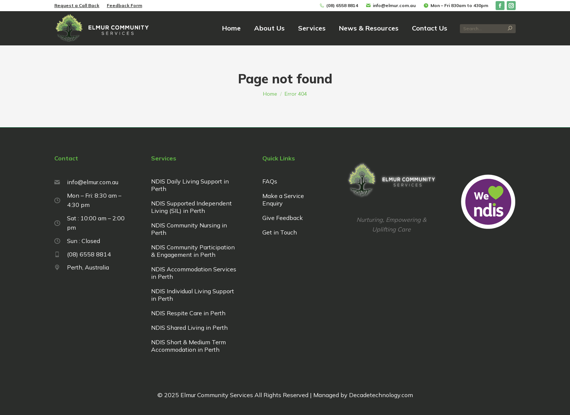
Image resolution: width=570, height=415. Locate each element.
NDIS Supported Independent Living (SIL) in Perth (191, 206)
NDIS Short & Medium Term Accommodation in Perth (188, 345)
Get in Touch (279, 232)
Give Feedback (282, 217)
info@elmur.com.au (390, 5)
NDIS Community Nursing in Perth (189, 228)
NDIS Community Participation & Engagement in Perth (193, 250)
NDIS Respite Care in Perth (188, 313)
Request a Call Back (76, 5)
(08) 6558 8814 (338, 5)
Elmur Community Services (216, 395)
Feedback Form (124, 5)
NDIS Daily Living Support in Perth (190, 185)
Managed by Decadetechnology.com (362, 395)
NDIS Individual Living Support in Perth (192, 294)
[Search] (488, 28)
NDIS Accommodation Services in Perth (193, 272)
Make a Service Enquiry (283, 199)
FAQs (269, 181)
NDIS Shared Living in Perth (189, 327)
